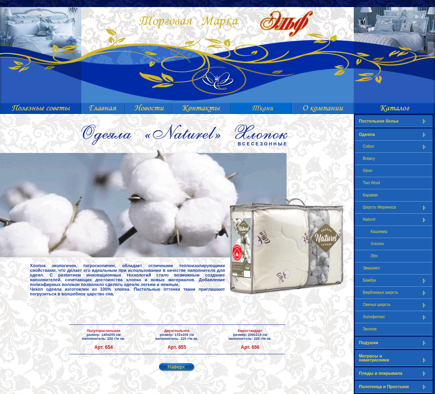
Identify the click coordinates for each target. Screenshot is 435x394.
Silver (368, 171)
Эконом (370, 329)
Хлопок (377, 244)
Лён (374, 256)
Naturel (396, 219)
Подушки (394, 342)
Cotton (396, 146)
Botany (369, 158)
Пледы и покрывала (394, 373)
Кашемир (379, 231)
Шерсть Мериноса (396, 207)
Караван (370, 195)
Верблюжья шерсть (396, 292)
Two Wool (371, 183)
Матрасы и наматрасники (394, 358)
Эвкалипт (371, 268)
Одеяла (394, 134)
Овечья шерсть (396, 305)
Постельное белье (394, 121)
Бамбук (396, 280)
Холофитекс (396, 317)
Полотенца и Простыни (394, 386)
